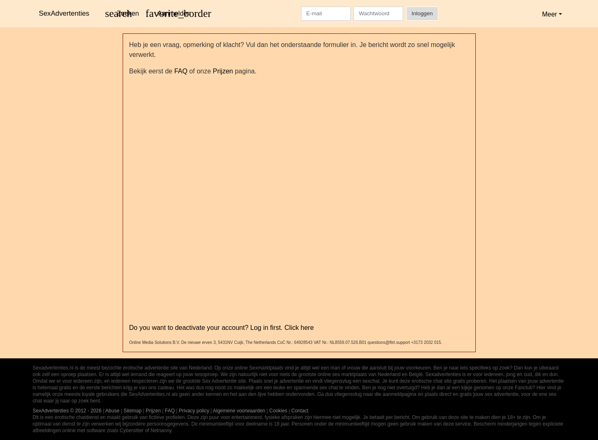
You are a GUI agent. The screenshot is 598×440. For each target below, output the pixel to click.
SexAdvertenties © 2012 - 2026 (67, 411)
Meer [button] (549, 14)
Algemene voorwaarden (239, 411)
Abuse (112, 411)
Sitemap (132, 411)
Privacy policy (194, 411)
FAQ (180, 71)
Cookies (278, 411)
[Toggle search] (122, 13)
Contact (299, 411)
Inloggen (422, 13)
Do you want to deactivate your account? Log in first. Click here (221, 327)
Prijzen (223, 71)
